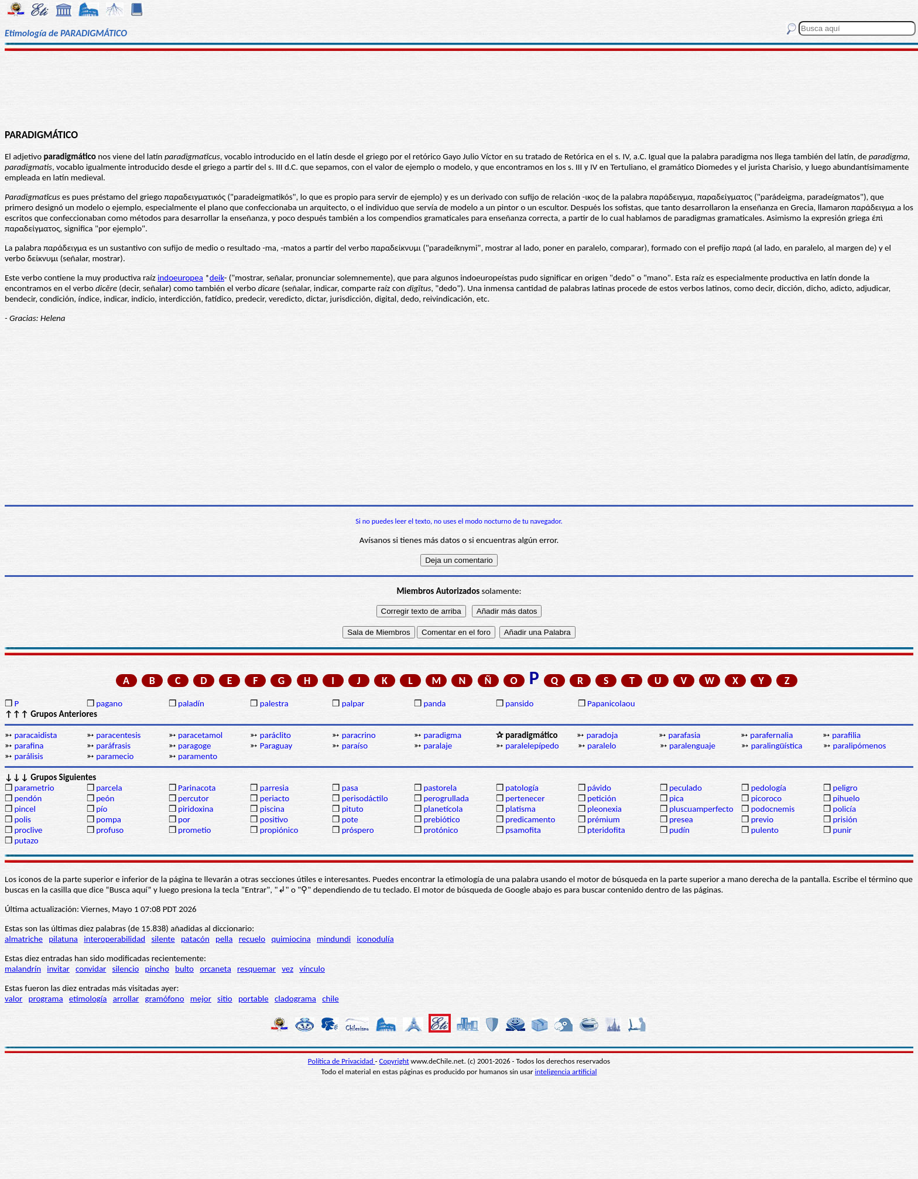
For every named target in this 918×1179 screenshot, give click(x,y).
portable (253, 998)
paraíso (355, 745)
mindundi (334, 939)
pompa (108, 819)
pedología (768, 787)
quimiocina (290, 939)
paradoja (602, 735)
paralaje (437, 745)
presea (681, 819)
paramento (197, 756)
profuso (110, 830)
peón (105, 798)
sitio (224, 998)
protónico (440, 830)
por (184, 819)
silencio (125, 968)
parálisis (28, 756)
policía (845, 809)
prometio (194, 830)
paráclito (275, 735)
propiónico (279, 830)
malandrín (23, 968)
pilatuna (63, 939)
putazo (26, 840)
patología (522, 787)
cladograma (295, 998)
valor (13, 998)
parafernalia (771, 735)
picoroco (766, 798)
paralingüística (777, 745)
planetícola (443, 809)
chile (330, 998)
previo (762, 819)
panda (434, 703)
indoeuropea (180, 277)
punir (842, 830)
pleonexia (604, 809)
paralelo (601, 745)
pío (101, 809)
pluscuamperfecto (701, 809)
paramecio (114, 756)
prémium (603, 819)
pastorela (440, 787)
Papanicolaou (611, 703)
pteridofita (606, 830)
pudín (679, 830)
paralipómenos (859, 745)
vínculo (312, 968)
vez (287, 968)
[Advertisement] (459, 89)
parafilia (846, 735)
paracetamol (200, 735)
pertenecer (524, 798)
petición (601, 798)
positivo (274, 819)
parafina (28, 745)
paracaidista (35, 735)
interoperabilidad (114, 939)
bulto (184, 968)
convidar (91, 968)
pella (223, 939)
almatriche (24, 939)
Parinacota (197, 787)
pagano (109, 703)
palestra (274, 703)
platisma (520, 809)
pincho (157, 968)
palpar (353, 703)
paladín (191, 703)
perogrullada (446, 798)
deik (217, 277)
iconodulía (375, 939)
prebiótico (441, 819)
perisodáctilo (365, 798)
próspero (358, 830)
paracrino (359, 735)
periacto (274, 798)
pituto (353, 809)
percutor (193, 798)
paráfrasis (113, 745)
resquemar (256, 968)
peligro (845, 787)
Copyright (394, 1061)
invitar (58, 968)
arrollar (126, 998)
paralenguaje (692, 745)
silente (162, 939)
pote (350, 819)
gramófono (164, 998)
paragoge (194, 745)
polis (22, 819)
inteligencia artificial (566, 1071)
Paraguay (276, 745)
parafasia (685, 735)
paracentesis (118, 735)
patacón (195, 939)
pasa (350, 787)
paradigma (442, 735)
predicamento (530, 819)
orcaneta (215, 968)
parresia (274, 787)
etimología (88, 998)
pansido (519, 703)
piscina (272, 809)
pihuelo (846, 798)
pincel (24, 809)
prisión (845, 819)
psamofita (523, 830)
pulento (765, 830)
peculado (685, 787)
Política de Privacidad (341, 1061)
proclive (28, 830)
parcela (109, 787)
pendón (28, 798)
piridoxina (196, 809)
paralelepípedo (532, 745)
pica (676, 798)
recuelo (252, 939)
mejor (200, 998)
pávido (599, 787)
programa (46, 998)
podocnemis (773, 809)
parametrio (34, 787)
